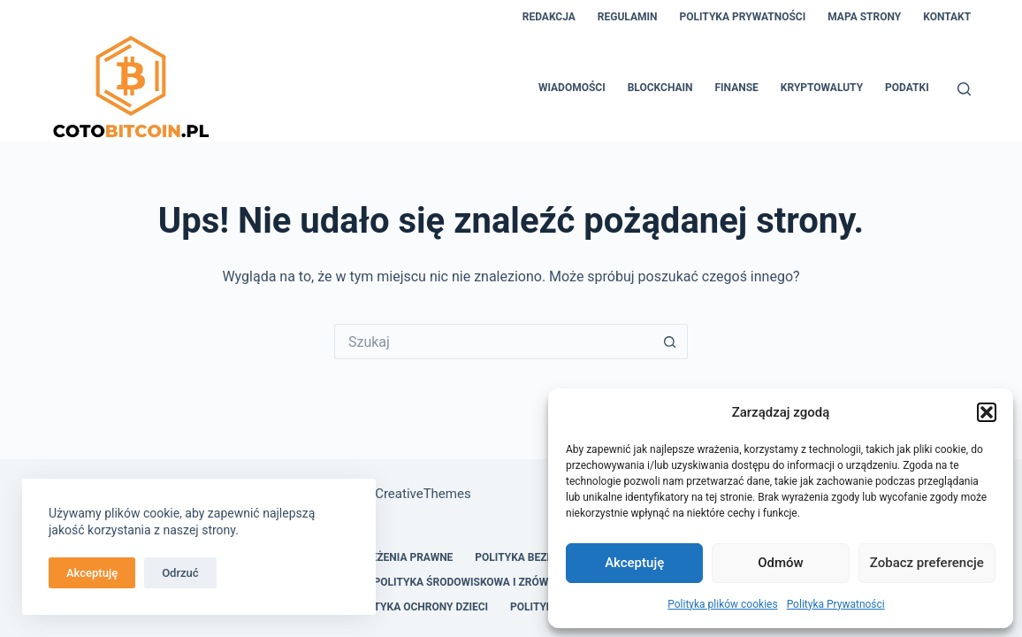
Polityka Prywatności (836, 604)
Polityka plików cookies (722, 604)
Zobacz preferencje (927, 563)
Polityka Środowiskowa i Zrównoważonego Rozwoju (524, 582)
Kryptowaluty (822, 87)
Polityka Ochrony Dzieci (419, 607)
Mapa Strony (864, 17)
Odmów (781, 563)
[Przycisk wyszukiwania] (670, 341)
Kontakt (947, 17)
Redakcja (549, 17)
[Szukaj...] (493, 341)
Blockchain (660, 87)
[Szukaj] (964, 89)
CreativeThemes (423, 494)
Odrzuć (180, 572)
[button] (986, 412)
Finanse (737, 87)
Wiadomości (572, 87)
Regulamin (628, 17)
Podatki (907, 87)
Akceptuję (634, 563)
